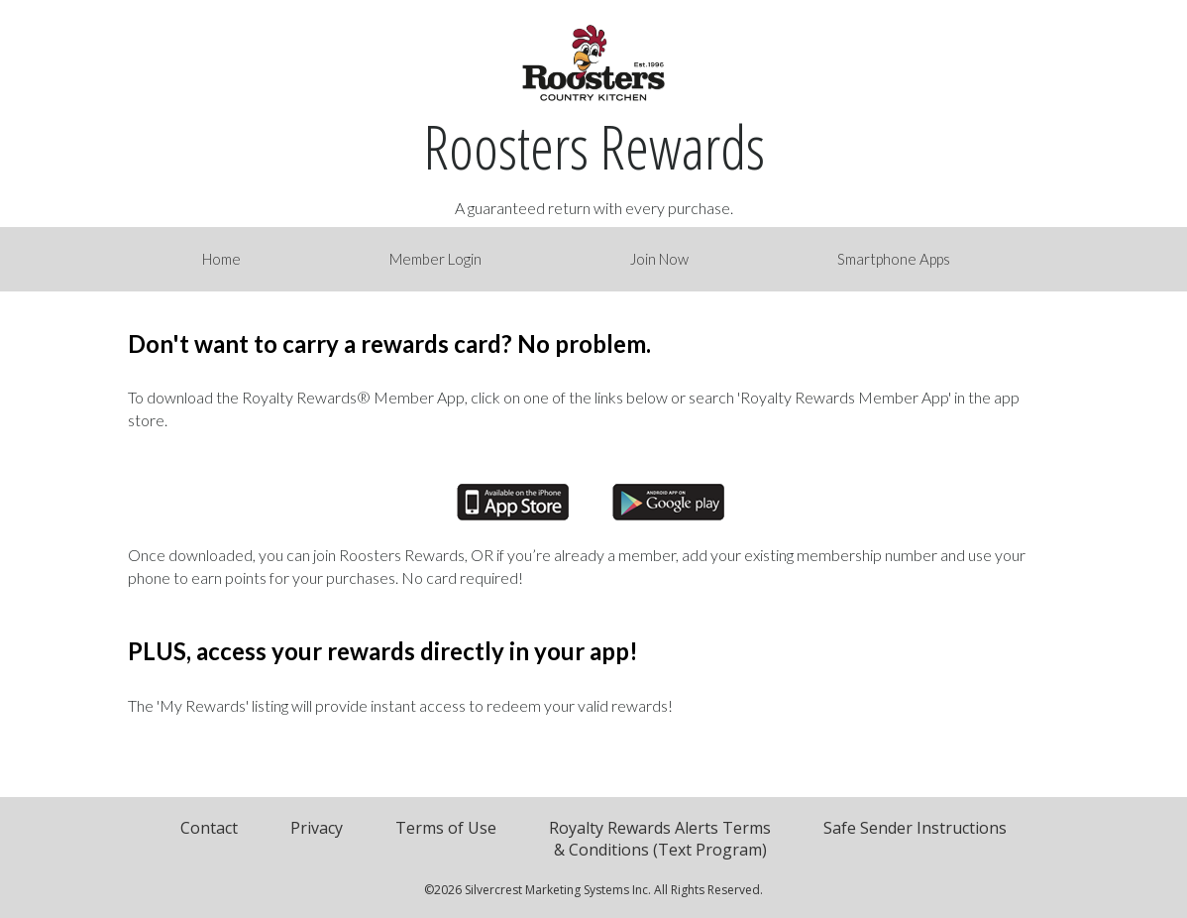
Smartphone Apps (893, 259)
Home (221, 259)
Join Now (659, 259)
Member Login (435, 259)
